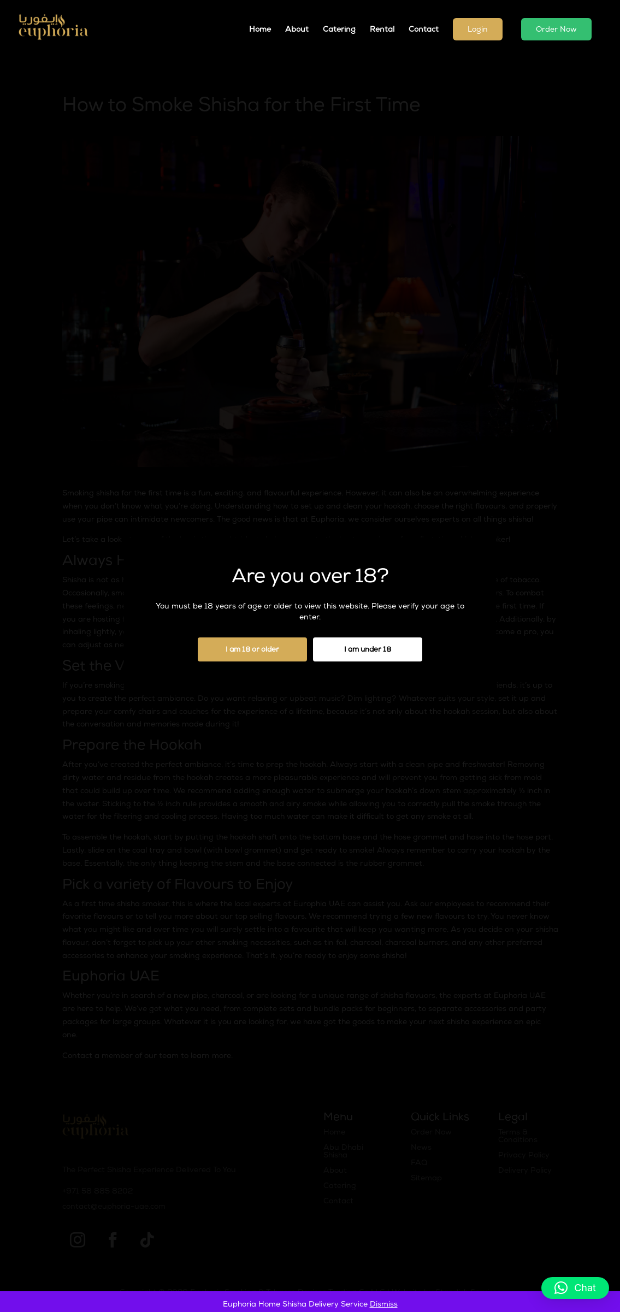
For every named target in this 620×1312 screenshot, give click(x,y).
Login (478, 30)
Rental (382, 30)
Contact (424, 30)
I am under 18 (367, 650)
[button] (575, 1288)
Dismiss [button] (384, 1305)
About (297, 30)
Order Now (556, 30)
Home (260, 30)
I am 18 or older (252, 650)
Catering (339, 30)
